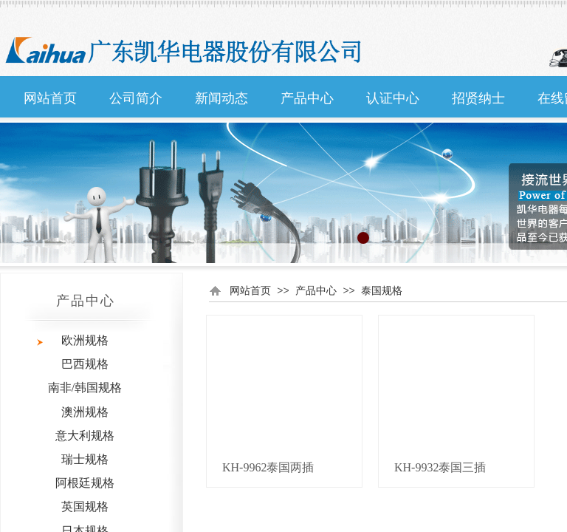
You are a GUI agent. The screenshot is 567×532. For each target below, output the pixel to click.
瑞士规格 (85, 459)
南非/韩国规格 (85, 387)
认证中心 (392, 98)
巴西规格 (85, 364)
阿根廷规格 (84, 483)
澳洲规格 (85, 412)
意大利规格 (84, 435)
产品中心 (307, 98)
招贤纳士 (478, 98)
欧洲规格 (85, 340)
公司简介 (135, 98)
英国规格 (85, 506)
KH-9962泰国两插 (268, 467)
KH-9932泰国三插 (440, 467)
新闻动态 (221, 98)
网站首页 (50, 98)
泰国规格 (381, 290)
